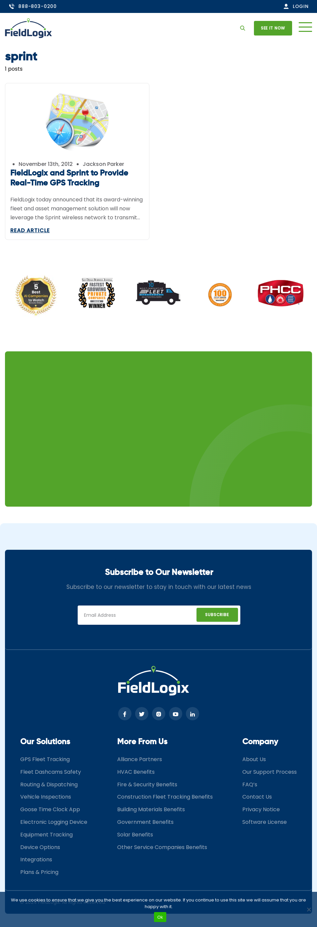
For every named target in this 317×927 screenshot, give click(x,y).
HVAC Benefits (136, 772)
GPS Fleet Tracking (45, 759)
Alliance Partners (139, 759)
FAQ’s (249, 784)
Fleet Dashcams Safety (50, 772)
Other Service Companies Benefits (162, 847)
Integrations (36, 859)
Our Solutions (45, 742)
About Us (254, 759)
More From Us (142, 742)
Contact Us (257, 797)
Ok (160, 917)
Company (260, 742)
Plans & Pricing (39, 872)
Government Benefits (145, 822)
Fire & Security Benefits (147, 784)
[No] (308, 909)
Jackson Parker (103, 164)
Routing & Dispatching (49, 784)
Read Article (30, 230)
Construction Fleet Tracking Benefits (165, 797)
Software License (264, 822)
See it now (273, 28)
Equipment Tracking (46, 834)
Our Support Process (269, 772)
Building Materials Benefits (151, 809)
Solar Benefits (135, 834)
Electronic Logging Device (53, 822)
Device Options (40, 847)
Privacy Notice (261, 809)
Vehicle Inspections (45, 797)
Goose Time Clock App (50, 809)
